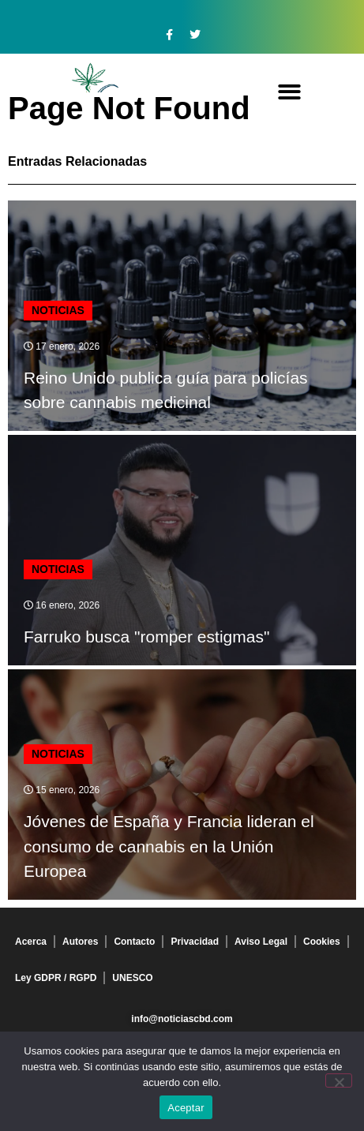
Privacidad (195, 941)
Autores (80, 941)
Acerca (31, 941)
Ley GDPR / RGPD (55, 977)
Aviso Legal (261, 941)
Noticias (58, 310)
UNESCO (132, 977)
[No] (338, 1080)
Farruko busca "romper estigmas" (146, 636)
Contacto (134, 941)
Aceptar (186, 1108)
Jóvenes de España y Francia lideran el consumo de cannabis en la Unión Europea (169, 846)
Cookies (321, 941)
